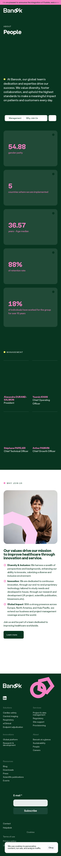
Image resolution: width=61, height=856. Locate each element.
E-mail (17, 795)
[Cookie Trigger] (30, 832)
